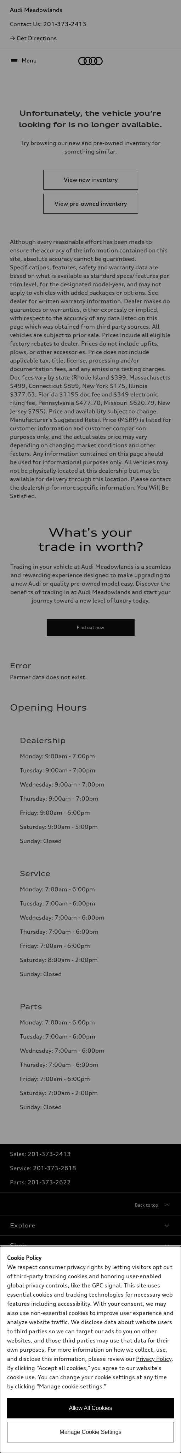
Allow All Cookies (90, 1408)
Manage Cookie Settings (90, 1432)
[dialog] (90, 1349)
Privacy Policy (153, 1358)
